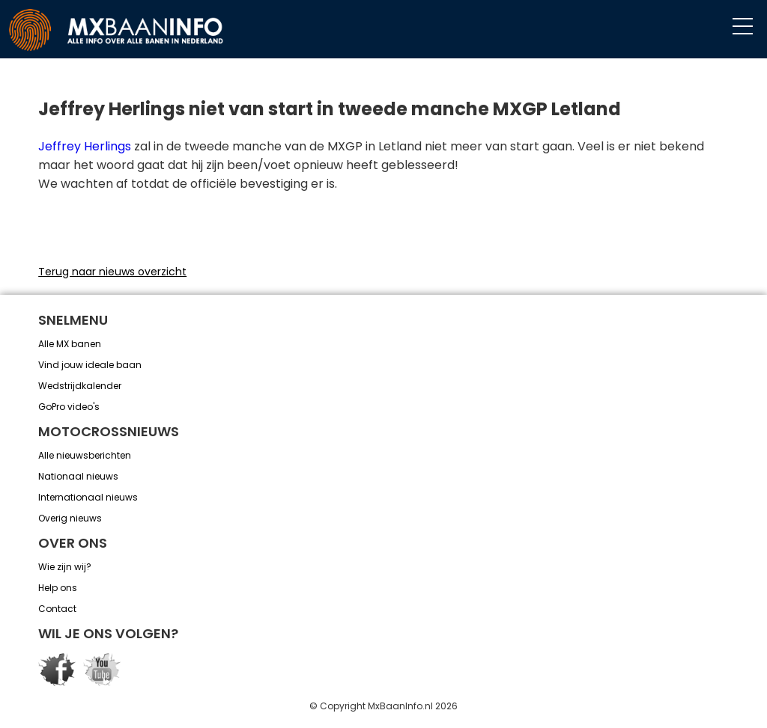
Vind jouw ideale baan (90, 364)
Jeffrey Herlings (84, 146)
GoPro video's (69, 406)
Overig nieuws (70, 518)
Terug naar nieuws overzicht (112, 271)
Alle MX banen (69, 343)
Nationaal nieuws (78, 476)
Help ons (57, 587)
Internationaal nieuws (88, 497)
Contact (57, 608)
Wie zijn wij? (64, 566)
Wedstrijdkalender (79, 385)
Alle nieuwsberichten (84, 455)
